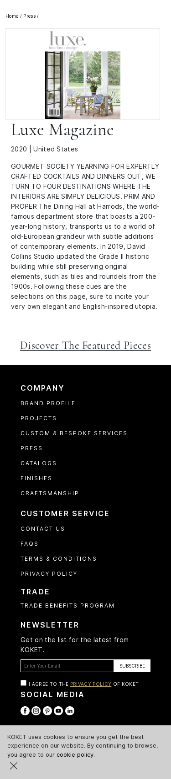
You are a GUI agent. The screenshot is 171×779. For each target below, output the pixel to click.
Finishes (36, 478)
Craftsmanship (50, 493)
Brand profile (48, 403)
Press (32, 448)
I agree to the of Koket (84, 684)
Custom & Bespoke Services (74, 433)
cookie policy (75, 754)
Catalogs (39, 463)
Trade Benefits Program (68, 605)
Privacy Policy (49, 573)
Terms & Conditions (59, 558)
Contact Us (43, 528)
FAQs (30, 543)
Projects (39, 418)
